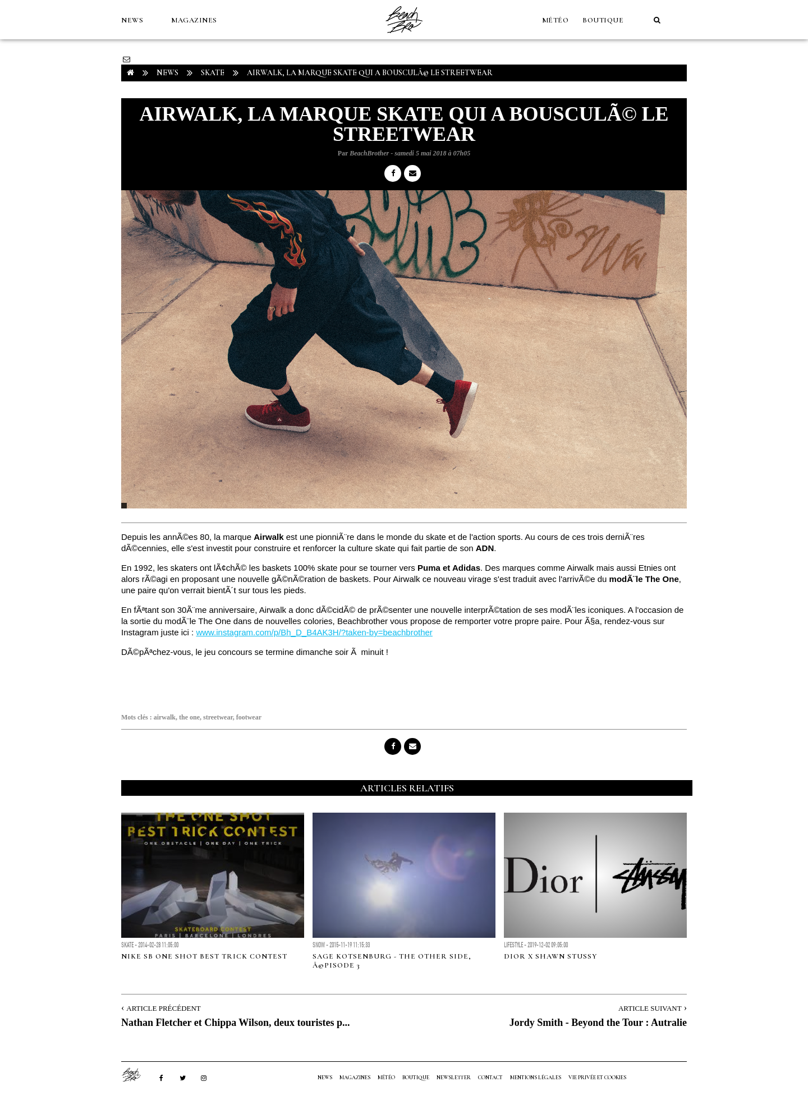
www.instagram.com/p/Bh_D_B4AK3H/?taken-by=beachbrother (314, 632)
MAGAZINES (194, 20)
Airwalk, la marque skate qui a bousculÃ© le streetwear (370, 72)
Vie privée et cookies (597, 1077)
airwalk (165, 717)
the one (189, 717)
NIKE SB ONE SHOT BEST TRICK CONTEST (204, 956)
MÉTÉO (555, 20)
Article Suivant (650, 1008)
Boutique (602, 20)
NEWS (132, 20)
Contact (490, 1077)
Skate (212, 72)
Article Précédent (163, 1008)
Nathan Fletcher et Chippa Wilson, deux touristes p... (235, 1022)
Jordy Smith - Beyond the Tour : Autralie (598, 1022)
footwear (248, 717)
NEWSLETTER (454, 1077)
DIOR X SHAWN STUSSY (550, 956)
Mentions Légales (535, 1077)
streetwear (218, 717)
